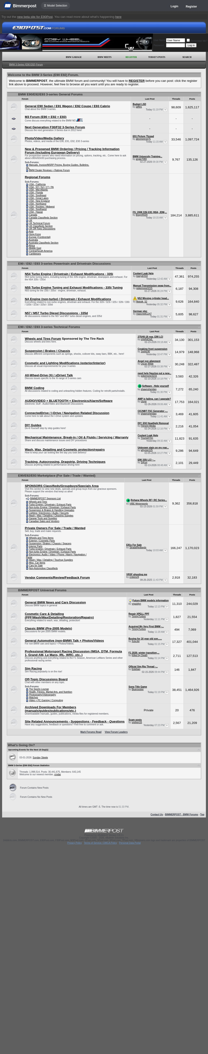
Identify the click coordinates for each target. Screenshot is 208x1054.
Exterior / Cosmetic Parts (42, 540)
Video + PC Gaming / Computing (46, 700)
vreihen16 (137, 722)
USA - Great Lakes (38, 198)
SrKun (144, 462)
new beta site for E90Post (35, 17)
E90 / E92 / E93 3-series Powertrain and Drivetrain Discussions (64, 263)
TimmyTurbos (139, 616)
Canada (33, 215)
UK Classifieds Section (41, 226)
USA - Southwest (38, 209)
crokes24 (134, 577)
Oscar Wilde (147, 363)
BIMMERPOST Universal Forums (42, 590)
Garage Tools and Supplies (43, 518)
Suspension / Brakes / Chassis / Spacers (50, 543)
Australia (33, 240)
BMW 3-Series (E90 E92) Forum (26, 64)
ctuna (143, 401)
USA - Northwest (37, 204)
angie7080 (141, 159)
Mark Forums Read (90, 732)
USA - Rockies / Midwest (42, 206)
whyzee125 (147, 450)
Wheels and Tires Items (41, 538)
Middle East (35, 248)
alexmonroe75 (143, 139)
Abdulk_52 (141, 301)
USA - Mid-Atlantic (38, 189)
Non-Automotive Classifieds (43, 568)
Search (187, 57)
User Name (160, 40)
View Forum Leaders (116, 732)
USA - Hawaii (36, 212)
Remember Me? (197, 41)
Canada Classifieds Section (43, 217)
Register (191, 6)
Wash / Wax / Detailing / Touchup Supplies (51, 560)
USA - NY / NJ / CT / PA (41, 187)
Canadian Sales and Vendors (44, 521)
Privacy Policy (74, 843)
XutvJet (135, 641)
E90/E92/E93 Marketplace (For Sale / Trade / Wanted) (56, 475)
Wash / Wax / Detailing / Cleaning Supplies (51, 515)
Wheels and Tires (38, 502)
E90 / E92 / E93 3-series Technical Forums (49, 327)
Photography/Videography (42, 694)
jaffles (139, 106)
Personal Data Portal (130, 843)
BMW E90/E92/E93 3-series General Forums (50, 94)
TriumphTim (147, 438)
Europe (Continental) (40, 237)
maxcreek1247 (144, 313)
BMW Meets (104, 57)
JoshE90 (145, 351)
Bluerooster (138, 689)
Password (159, 45)
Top (202, 814)
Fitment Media (148, 426)
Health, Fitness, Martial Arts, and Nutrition (50, 692)
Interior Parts (35, 546)
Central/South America (40, 251)
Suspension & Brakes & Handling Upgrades (51, 510)
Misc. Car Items (37, 562)
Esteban (136, 669)
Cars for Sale (36, 565)
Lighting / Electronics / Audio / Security (49, 513)
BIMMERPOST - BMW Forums (181, 814)
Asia (31, 231)
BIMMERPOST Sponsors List (45, 498)
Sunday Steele (40, 757)
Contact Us (157, 814)
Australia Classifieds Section (43, 242)
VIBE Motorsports (139, 503)
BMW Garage (74, 57)
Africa (32, 245)
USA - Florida (36, 192)
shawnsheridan (148, 389)
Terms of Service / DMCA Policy (100, 843)
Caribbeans (35, 253)
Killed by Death (139, 655)
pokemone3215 (144, 288)
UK (30, 220)
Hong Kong (35, 234)
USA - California (37, 184)
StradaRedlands (138, 547)
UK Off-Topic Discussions (42, 228)
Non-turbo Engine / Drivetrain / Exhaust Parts (52, 507)
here (118, 17)
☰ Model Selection (55, 5)
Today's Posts (156, 57)
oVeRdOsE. (147, 339)
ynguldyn (136, 603)
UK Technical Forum (39, 223)
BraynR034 (142, 215)
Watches (33, 697)
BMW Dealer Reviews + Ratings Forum (49, 170)
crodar (57, 774)
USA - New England (39, 201)
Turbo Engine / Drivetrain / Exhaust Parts (50, 504)
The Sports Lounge (39, 689)
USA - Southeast (37, 195)
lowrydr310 (142, 276)
